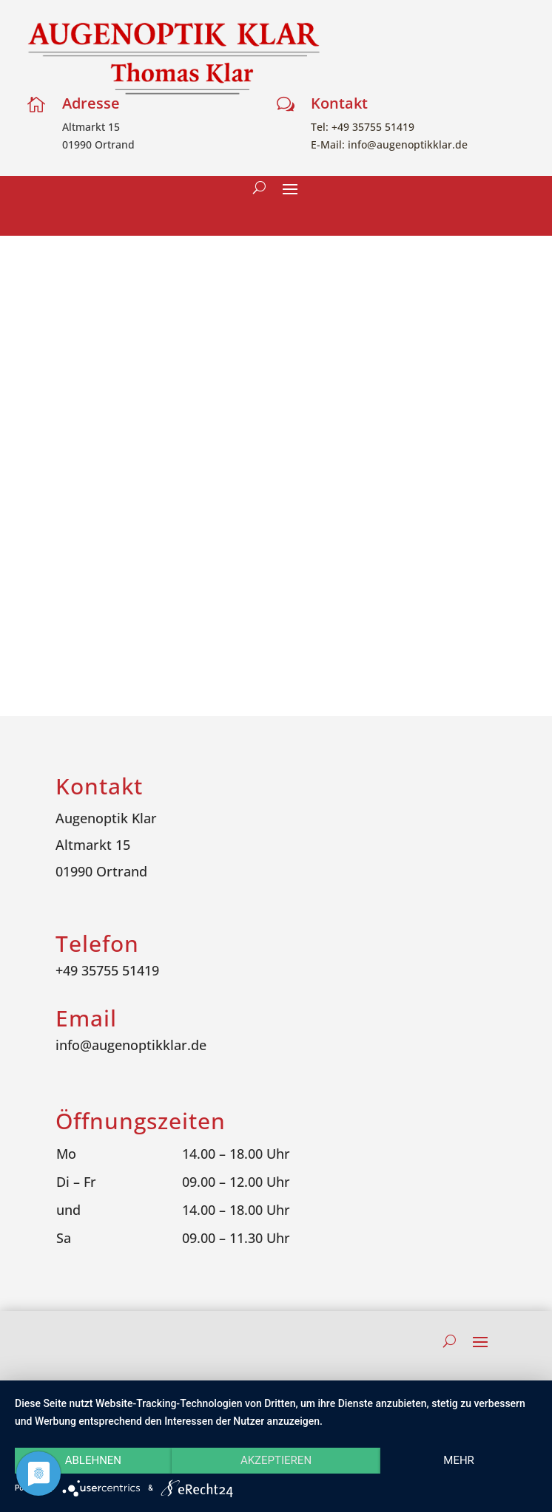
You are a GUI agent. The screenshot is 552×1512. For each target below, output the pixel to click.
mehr (458, 1460)
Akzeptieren (276, 1460)
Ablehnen (93, 1460)
